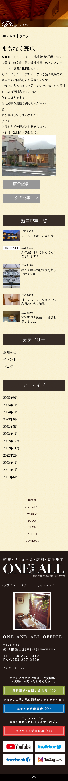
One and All (32, 507)
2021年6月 (10, 477)
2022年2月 (10, 455)
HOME (32, 500)
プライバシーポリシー (18, 585)
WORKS (32, 513)
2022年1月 (10, 463)
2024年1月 (10, 412)
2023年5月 (10, 426)
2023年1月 (10, 434)
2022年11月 (11, 448)
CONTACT (32, 540)
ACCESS (11, 668)
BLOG (32, 527)
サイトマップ (45, 585)
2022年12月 (11, 441)
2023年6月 (10, 419)
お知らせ (9, 352)
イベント (9, 359)
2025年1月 (10, 405)
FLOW (32, 520)
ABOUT (32, 534)
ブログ (24, 36)
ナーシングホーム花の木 (37, 236)
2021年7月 (10, 470)
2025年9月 (10, 398)
